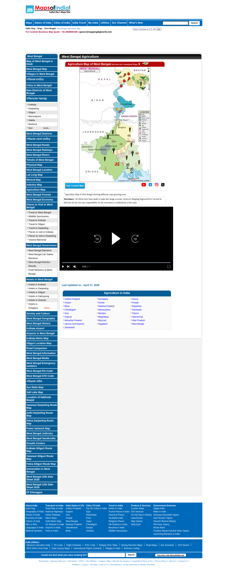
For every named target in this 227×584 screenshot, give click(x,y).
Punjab (135, 302)
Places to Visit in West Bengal (39, 206)
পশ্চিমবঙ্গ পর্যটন (34, 381)
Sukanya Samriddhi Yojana (166, 515)
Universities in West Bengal (38, 470)
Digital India (159, 508)
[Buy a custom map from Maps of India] (75, 188)
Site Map (93, 564)
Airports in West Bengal (40, 333)
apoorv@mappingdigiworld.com (95, 32)
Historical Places (116, 515)
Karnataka (103, 299)
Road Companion (36, 348)
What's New (136, 22)
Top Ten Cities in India (96, 508)
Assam (68, 302)
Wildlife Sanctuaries (39, 216)
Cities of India (62, 22)
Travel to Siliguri (37, 224)
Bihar (67, 306)
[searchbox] (175, 23)
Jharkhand (69, 327)
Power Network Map (38, 428)
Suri (31, 128)
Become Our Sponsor (121, 561)
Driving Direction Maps (132, 545)
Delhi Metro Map (53, 521)
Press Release (115, 564)
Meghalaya (103, 317)
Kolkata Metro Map (37, 338)
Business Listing (131, 548)
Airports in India (53, 527)
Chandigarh (91, 524)
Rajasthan (137, 306)
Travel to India (116, 505)
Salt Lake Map (34, 392)
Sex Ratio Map (34, 387)
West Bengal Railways (39, 149)
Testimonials (43, 561)
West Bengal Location (39, 169)
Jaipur (89, 521)
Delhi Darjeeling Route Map (39, 414)
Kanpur (89, 527)
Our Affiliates (91, 561)
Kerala (101, 302)
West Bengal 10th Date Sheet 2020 (39, 478)
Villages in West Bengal (40, 74)
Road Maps (151, 545)
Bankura (33, 124)
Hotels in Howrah (37, 300)
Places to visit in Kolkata (41, 232)
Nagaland (102, 324)
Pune (88, 518)
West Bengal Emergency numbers (40, 364)
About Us (172, 561)
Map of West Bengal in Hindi (39, 62)
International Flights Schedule (88, 548)
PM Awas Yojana (161, 524)
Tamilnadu (137, 309)
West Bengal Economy (39, 199)
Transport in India (54, 505)
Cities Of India (93, 505)
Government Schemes (164, 505)
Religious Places (116, 521)
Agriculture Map (35, 189)
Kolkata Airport (35, 328)
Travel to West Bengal (40, 212)
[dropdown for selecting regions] (144, 29)
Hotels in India (115, 508)
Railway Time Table (108, 545)
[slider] (116, 262)
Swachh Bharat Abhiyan (164, 521)
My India (93, 22)
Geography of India (35, 511)
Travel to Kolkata (37, 220)
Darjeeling (34, 108)
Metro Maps (51, 518)
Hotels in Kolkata (37, 284)
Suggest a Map (104, 561)
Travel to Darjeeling (38, 228)
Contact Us (183, 561)
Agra (88, 511)
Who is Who (31, 524)
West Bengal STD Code (40, 375)
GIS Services (137, 511)
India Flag (30, 508)
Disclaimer (72, 561)
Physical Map (34, 164)
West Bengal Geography (40, 318)
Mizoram (102, 320)
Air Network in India (55, 524)
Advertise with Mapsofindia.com (170, 555)
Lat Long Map (34, 174)
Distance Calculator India (38, 545)
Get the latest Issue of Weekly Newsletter (139, 564)
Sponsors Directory (58, 561)
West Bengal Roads (37, 145)
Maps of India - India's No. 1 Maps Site (29, 9)
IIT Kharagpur (34, 492)
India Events (137, 518)
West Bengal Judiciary (39, 433)
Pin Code (58, 545)
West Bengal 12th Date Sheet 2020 (39, 486)
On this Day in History (141, 515)
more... (46, 128)
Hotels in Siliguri (37, 292)
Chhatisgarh (70, 309)
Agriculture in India (117, 292)
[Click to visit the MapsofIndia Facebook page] (150, 185)
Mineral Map (33, 179)
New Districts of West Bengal (39, 92)
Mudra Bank (159, 527)
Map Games (137, 521)
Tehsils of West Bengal (39, 159)
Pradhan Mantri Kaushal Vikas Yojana (171, 531)
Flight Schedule (73, 545)
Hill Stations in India (118, 524)
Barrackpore (35, 116)
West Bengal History (38, 323)
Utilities (105, 22)
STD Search (183, 545)
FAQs (81, 561)
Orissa (135, 299)
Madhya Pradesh (106, 306)
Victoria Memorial (37, 239)
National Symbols (34, 531)
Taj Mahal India (116, 518)
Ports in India (52, 531)
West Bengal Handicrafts (41, 438)
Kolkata (32, 104)
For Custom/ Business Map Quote (43, 32)
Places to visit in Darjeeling (42, 236)
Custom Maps (137, 508)
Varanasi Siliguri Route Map (40, 457)
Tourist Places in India (119, 511)
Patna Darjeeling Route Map (40, 422)
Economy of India (34, 518)
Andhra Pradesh (72, 299)
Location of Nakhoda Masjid (38, 398)
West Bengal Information (41, 353)
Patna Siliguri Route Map (41, 463)
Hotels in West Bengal (39, 279)
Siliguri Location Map (39, 343)
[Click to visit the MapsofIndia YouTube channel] (144, 185)
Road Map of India (54, 508)
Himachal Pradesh (73, 320)
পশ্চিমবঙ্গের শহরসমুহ (36, 98)
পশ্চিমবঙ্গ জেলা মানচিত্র (38, 139)
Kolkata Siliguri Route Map (39, 450)
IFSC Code (90, 545)
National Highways (54, 511)
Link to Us (104, 564)
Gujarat (68, 317)
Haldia (32, 120)
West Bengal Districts (39, 133)
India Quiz (136, 524)
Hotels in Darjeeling (39, 288)
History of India (33, 515)
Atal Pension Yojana (162, 518)
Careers (85, 564)
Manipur (102, 313)
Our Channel (119, 22)
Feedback (76, 564)
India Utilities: (33, 542)
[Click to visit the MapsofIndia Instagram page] (156, 185)
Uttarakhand (71, 527)
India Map (30, 28)
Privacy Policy (161, 561)
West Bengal (50, 28)
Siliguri (32, 112)
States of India (42, 22)
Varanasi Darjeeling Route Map (41, 406)
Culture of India (33, 521)
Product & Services (141, 505)
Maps (29, 22)
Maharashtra (104, 309)
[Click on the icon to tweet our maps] (163, 185)
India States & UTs (75, 505)
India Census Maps (61, 548)
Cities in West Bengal (39, 85)
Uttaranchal (137, 317)
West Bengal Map (36, 69)
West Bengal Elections (40, 250)
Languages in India (35, 527)
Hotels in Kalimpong (39, 296)
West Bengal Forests (38, 194)
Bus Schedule (167, 545)
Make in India (159, 511)
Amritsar (90, 531)
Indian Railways (53, 515)
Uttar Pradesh (138, 320)
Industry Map (34, 184)
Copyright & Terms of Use (142, 561)
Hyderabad (91, 515)
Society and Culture (38, 313)
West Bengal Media (37, 358)
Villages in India (112, 548)
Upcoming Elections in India (166, 534)
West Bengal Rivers (37, 154)
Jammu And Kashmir (74, 324)
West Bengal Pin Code (39, 371)
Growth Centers (35, 443)
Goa (67, 313)
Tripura (135, 313)
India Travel (79, 22)
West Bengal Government (41, 245)
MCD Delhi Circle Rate (37, 548)
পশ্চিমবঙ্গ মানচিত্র (34, 79)
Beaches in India (116, 527)
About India (31, 505)
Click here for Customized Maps (123, 64)
